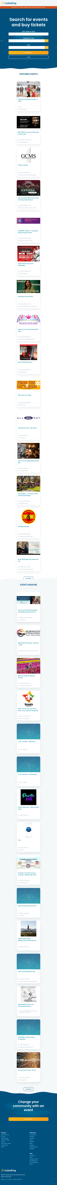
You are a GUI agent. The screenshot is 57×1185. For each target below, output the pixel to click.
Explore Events (5, 1134)
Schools (32, 1145)
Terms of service (17, 1179)
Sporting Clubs (33, 1146)
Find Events (28, 52)
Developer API (33, 1160)
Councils (32, 1138)
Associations (33, 1134)
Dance (31, 1140)
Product (3, 1136)
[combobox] (28, 40)
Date (28, 45)
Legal (9, 1179)
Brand (31, 1164)
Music (31, 1143)
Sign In (3, 1146)
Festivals (32, 1141)
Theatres (32, 1148)
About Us (3, 1179)
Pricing (3, 1141)
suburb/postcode (28, 38)
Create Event (28, 1119)
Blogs (31, 1157)
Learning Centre (34, 1159)
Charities (32, 1136)
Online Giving (4, 1138)
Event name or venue (28, 31)
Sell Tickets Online (6, 1143)
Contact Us (32, 1155)
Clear (28, 57)
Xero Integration (34, 1162)
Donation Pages (5, 1140)
